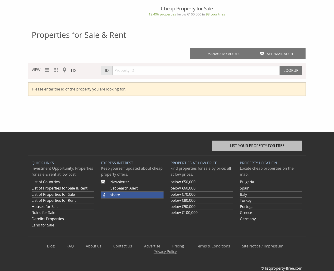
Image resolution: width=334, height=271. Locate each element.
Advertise (152, 246)
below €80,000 (182, 200)
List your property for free (257, 145)
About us (93, 246)
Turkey (246, 200)
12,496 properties (162, 14)
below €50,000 (182, 181)
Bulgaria (247, 181)
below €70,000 (182, 194)
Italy (243, 194)
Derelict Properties (48, 218)
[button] (132, 195)
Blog (51, 246)
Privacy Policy (165, 251)
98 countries (215, 14)
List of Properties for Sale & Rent (59, 188)
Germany (248, 218)
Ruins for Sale (43, 212)
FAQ (70, 246)
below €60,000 (182, 188)
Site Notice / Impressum (262, 246)
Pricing (178, 246)
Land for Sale (43, 225)
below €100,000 (184, 212)
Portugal (247, 206)
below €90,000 (182, 206)
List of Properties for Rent (54, 200)
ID (73, 70)
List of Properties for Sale (53, 194)
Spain (244, 188)
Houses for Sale (45, 206)
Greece (246, 212)
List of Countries (46, 181)
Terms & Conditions (213, 246)
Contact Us (122, 246)
